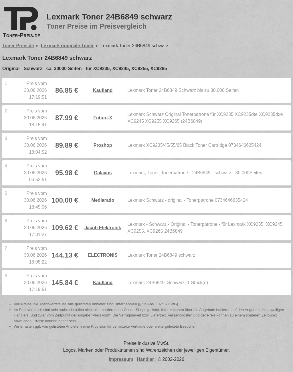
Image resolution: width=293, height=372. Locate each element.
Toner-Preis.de (18, 45)
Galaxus (103, 172)
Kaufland (102, 90)
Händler (145, 359)
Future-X (102, 117)
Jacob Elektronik (102, 227)
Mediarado (102, 200)
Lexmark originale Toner (67, 45)
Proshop (103, 145)
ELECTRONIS (103, 255)
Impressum (121, 359)
